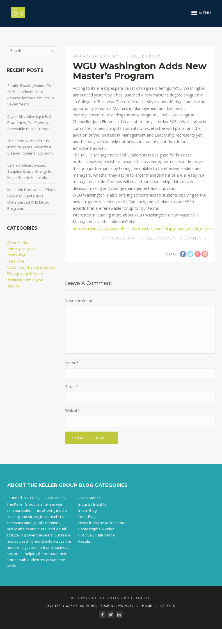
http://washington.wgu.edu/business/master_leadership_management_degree (143, 228)
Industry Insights (21, 248)
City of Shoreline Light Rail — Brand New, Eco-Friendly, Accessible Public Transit (31, 122)
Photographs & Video (25, 273)
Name (72, 362)
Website (72, 410)
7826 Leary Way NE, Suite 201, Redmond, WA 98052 (90, 606)
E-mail (72, 386)
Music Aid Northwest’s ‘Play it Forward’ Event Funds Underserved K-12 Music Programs (31, 199)
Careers (167, 606)
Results (13, 286)
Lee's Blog (15, 261)
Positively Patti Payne (25, 279)
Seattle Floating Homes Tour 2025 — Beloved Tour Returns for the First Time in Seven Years (31, 95)
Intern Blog (16, 254)
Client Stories (18, 242)
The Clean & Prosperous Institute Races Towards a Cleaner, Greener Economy (30, 147)
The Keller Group (141, 56)
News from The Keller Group (143, 238)
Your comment (78, 300)
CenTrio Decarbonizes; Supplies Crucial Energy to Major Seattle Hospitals (29, 171)
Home (147, 606)
